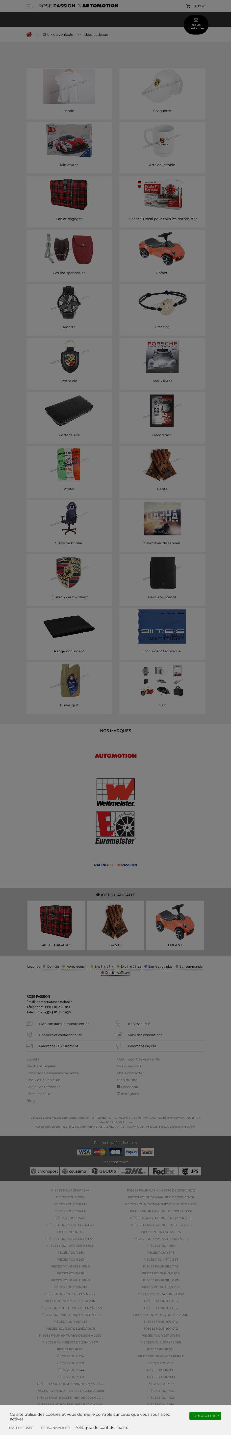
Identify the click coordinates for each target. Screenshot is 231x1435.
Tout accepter (205, 1416)
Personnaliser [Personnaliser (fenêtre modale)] (55, 1428)
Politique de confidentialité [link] (101, 1427)
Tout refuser (21, 1428)
